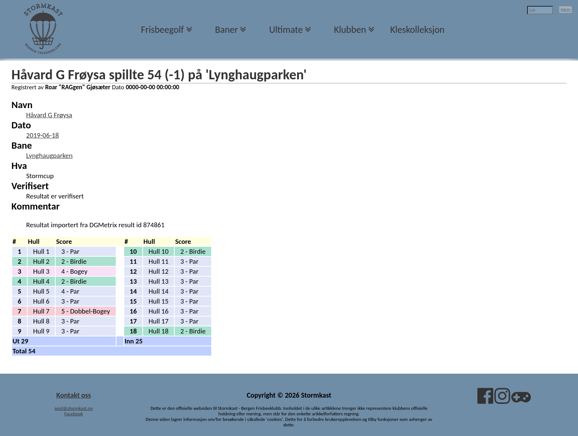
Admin (566, 9)
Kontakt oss (73, 395)
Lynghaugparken (49, 155)
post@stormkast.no (74, 408)
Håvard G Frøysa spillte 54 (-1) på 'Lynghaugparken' (159, 74)
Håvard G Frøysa (49, 115)
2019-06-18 (42, 135)
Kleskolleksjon (417, 29)
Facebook (74, 413)
